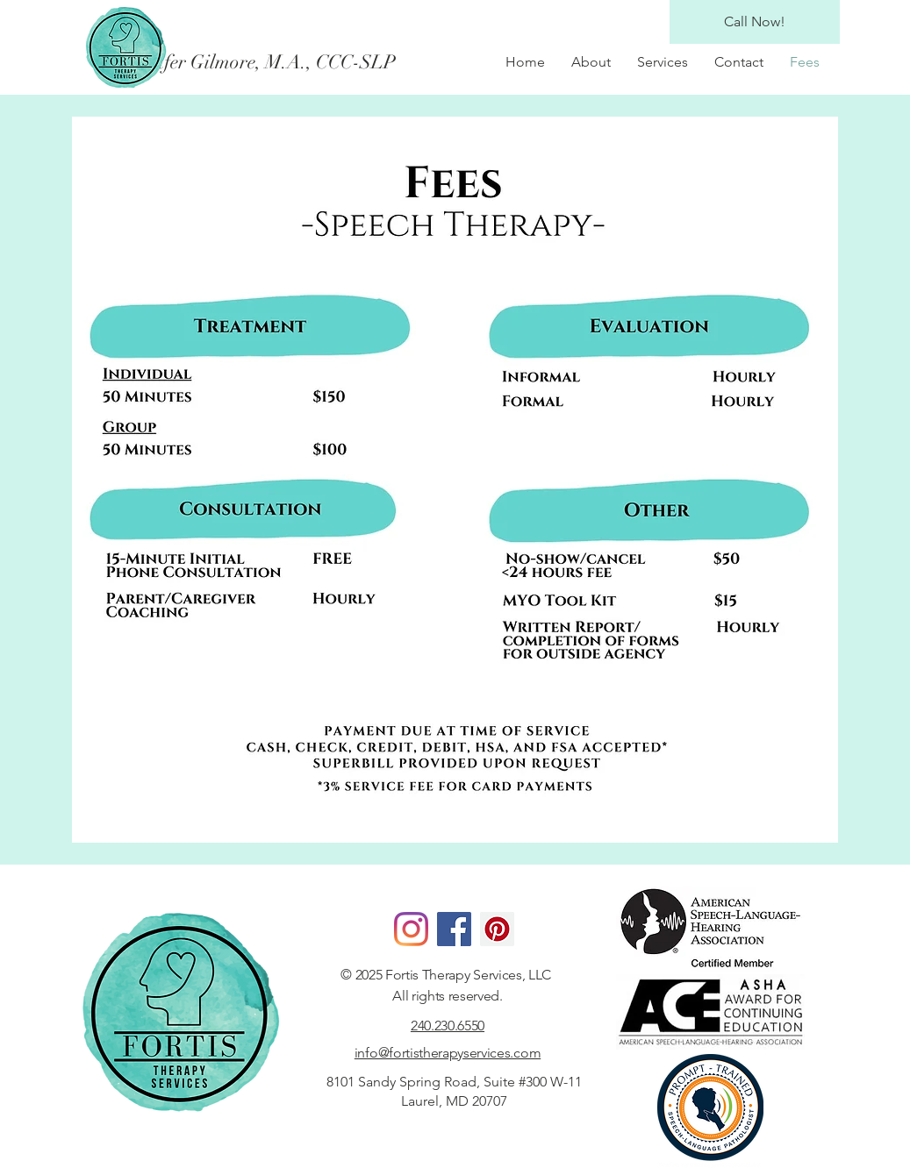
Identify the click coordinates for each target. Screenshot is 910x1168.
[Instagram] (411, 929)
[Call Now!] (755, 22)
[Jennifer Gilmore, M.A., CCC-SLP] (277, 62)
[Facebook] (454, 929)
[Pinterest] (497, 929)
